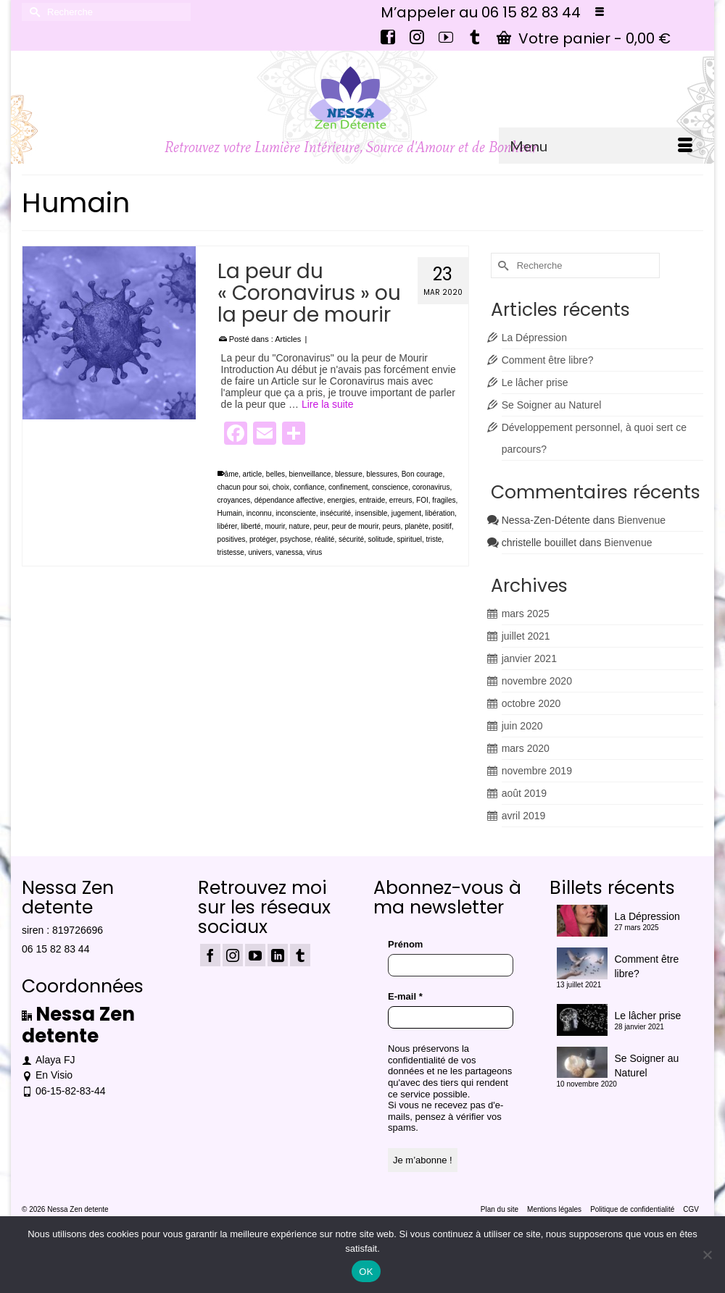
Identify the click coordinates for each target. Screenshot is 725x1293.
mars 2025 (526, 613)
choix (281, 487)
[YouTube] (255, 955)
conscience (390, 487)
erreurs (401, 500)
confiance (309, 487)
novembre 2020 (537, 681)
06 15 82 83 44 (55, 949)
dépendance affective (288, 500)
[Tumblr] (300, 955)
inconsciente (296, 513)
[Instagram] (233, 955)
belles (275, 474)
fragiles (443, 500)
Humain (230, 513)
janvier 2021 (529, 658)
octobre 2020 (531, 703)
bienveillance (310, 474)
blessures (381, 474)
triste (434, 539)
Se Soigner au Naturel (552, 405)
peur (321, 526)
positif (442, 526)
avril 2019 (524, 815)
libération (440, 513)
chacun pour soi (243, 487)
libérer (227, 526)
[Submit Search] (33, 12)
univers (259, 552)
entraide (372, 500)
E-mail (405, 996)
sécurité (351, 539)
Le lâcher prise (535, 382)
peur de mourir (355, 526)
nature (299, 526)
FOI (422, 500)
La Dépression (534, 337)
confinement (348, 487)
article (252, 474)
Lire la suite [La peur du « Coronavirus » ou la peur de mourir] (328, 404)
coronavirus (431, 487)
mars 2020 (526, 748)
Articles (288, 339)
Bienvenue (642, 520)
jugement (406, 513)
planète (416, 526)
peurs (392, 526)
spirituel (409, 539)
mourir (275, 526)
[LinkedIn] (278, 955)
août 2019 (524, 793)
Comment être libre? (548, 360)
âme (232, 474)
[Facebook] (210, 955)
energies (341, 500)
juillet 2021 (526, 636)
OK (366, 1271)
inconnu (259, 513)
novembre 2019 (537, 771)
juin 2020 (522, 726)
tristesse (231, 552)
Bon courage (422, 474)
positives (232, 539)
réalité (324, 539)
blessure (348, 474)
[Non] (707, 1254)
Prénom (405, 944)
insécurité (335, 513)
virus (314, 552)
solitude (380, 539)
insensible (371, 513)
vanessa (289, 552)
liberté (250, 526)
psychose (295, 539)
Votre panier (584, 38)
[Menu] (601, 145)
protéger (262, 539)
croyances (234, 500)
